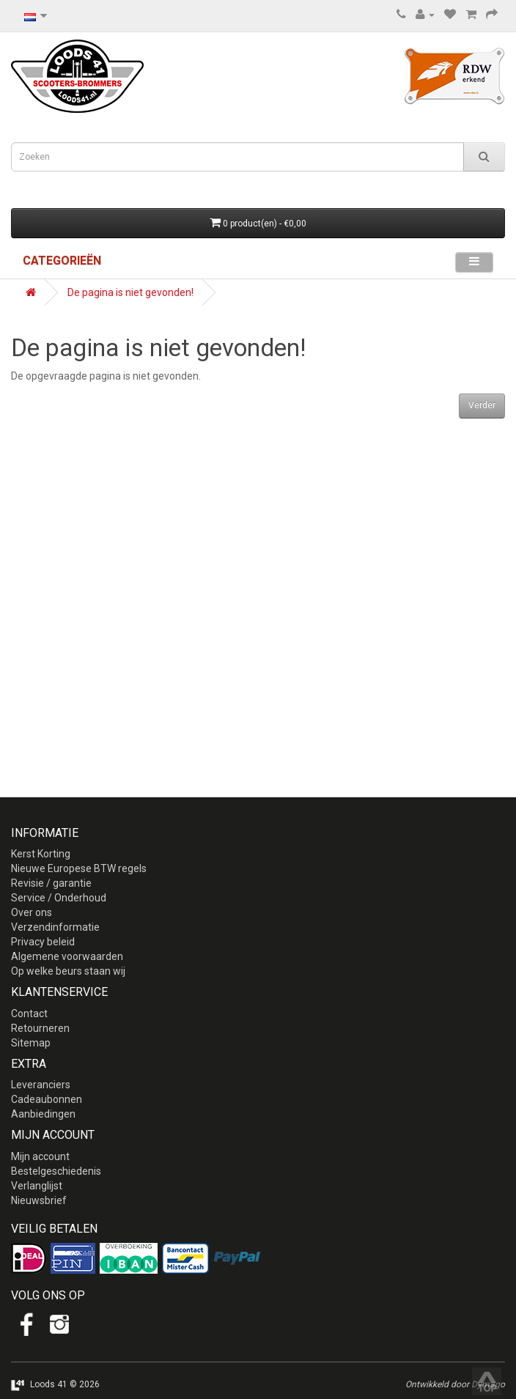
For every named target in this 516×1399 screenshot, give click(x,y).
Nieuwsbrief (39, 1200)
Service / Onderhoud (58, 898)
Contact (29, 1013)
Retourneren (40, 1028)
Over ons (31, 912)
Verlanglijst (36, 1186)
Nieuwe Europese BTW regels (79, 868)
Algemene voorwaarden (67, 956)
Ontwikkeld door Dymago (455, 1384)
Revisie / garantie (51, 883)
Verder (481, 405)
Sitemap (31, 1043)
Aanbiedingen (43, 1114)
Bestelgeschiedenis (56, 1171)
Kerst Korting (40, 854)
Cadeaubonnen (46, 1099)
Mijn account (40, 1156)
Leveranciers (40, 1084)
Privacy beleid (43, 942)
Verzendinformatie (55, 927)
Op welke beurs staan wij (68, 971)
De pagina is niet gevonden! (130, 292)
